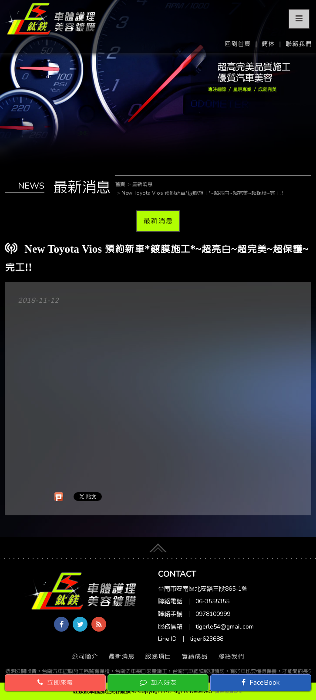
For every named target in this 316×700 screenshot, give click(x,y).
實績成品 (195, 656)
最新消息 (158, 221)
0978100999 (212, 614)
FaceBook (261, 682)
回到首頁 (238, 44)
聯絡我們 (299, 44)
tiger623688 (206, 639)
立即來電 (55, 682)
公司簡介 (85, 656)
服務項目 (158, 656)
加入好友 (158, 682)
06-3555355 (212, 601)
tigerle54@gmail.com (224, 626)
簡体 (268, 44)
